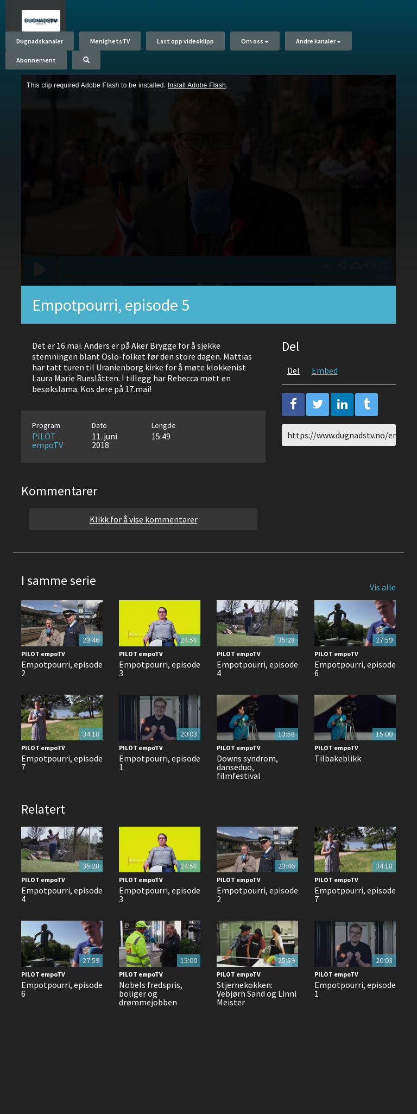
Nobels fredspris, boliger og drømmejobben (150, 1026)
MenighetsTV (110, 46)
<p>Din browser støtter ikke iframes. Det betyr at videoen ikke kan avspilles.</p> (208, 213)
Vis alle (383, 619)
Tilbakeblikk (337, 790)
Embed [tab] (325, 403)
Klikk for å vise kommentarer (144, 551)
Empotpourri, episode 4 (257, 701)
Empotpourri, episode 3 (159, 701)
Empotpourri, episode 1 (159, 795)
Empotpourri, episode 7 (62, 795)
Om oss (255, 46)
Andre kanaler (318, 46)
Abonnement (36, 65)
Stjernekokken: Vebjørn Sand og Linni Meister (256, 1026)
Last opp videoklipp (185, 46)
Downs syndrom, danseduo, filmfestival (247, 799)
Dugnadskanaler (39, 46)
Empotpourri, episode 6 (355, 701)
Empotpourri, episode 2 (62, 701)
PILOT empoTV (47, 473)
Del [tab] (293, 403)
